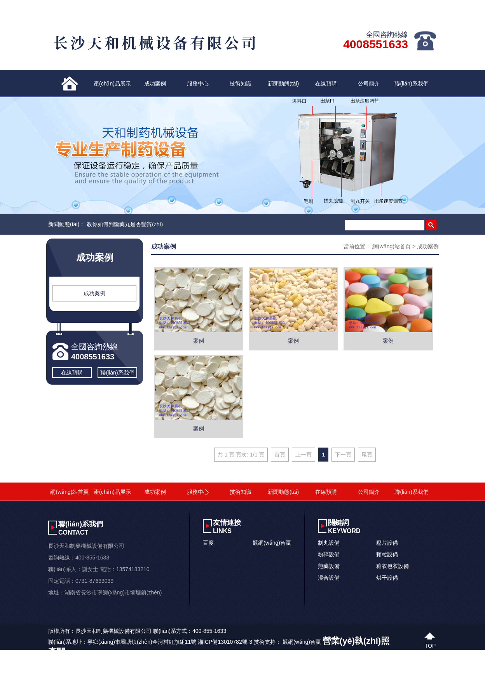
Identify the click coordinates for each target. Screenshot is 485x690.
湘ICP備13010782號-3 (225, 642)
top (430, 645)
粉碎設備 (329, 554)
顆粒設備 (387, 554)
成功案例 (155, 83)
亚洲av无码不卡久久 (24, 685)
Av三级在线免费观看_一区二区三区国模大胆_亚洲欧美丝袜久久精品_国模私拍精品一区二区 (111, 675)
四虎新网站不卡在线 (75, 685)
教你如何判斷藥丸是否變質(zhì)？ (125, 224)
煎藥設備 (329, 566)
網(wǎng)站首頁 (391, 246)
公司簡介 (369, 83)
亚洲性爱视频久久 (168, 685)
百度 (208, 543)
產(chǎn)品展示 (112, 83)
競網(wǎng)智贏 (272, 543)
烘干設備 (387, 578)
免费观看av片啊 (210, 685)
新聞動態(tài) (283, 83)
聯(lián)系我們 (411, 83)
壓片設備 (387, 543)
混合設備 (329, 578)
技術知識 (240, 83)
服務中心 (198, 83)
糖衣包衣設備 (392, 566)
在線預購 (326, 83)
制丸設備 (329, 543)
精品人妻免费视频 (123, 685)
